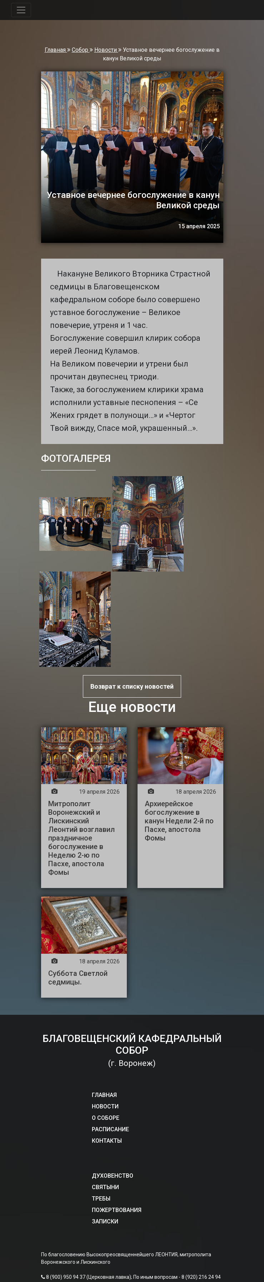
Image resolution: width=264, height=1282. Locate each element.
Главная (56, 49)
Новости (106, 49)
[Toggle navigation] (21, 10)
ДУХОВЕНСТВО (112, 1175)
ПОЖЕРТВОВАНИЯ (116, 1210)
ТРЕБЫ (101, 1198)
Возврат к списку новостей (132, 686)
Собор (81, 49)
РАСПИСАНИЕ (110, 1129)
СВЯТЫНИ (105, 1187)
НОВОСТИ (105, 1106)
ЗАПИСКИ (105, 1221)
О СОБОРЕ (105, 1117)
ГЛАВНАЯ (104, 1095)
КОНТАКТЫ (107, 1140)
